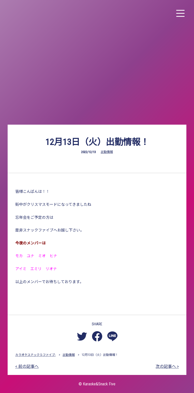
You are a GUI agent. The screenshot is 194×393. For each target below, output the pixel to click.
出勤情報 (107, 152)
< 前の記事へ (27, 366)
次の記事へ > (167, 366)
